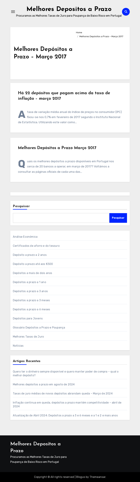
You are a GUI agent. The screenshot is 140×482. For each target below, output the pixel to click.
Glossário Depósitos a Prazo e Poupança (39, 327)
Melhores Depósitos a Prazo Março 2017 (57, 148)
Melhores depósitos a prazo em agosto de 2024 (44, 384)
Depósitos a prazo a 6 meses (31, 309)
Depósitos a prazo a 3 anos (30, 291)
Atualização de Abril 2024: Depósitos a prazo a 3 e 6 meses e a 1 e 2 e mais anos (65, 415)
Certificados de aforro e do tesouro (36, 245)
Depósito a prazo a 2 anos (30, 255)
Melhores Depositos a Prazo (69, 9)
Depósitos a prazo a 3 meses (31, 300)
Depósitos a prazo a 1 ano (29, 282)
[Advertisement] (100, 57)
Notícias (18, 345)
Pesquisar (21, 206)
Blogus (80, 477)
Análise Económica (25, 236)
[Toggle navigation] (13, 12)
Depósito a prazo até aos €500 (33, 264)
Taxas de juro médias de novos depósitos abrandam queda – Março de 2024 (63, 393)
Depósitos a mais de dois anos (32, 273)
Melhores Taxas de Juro (28, 336)
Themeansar (97, 477)
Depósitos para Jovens (28, 318)
